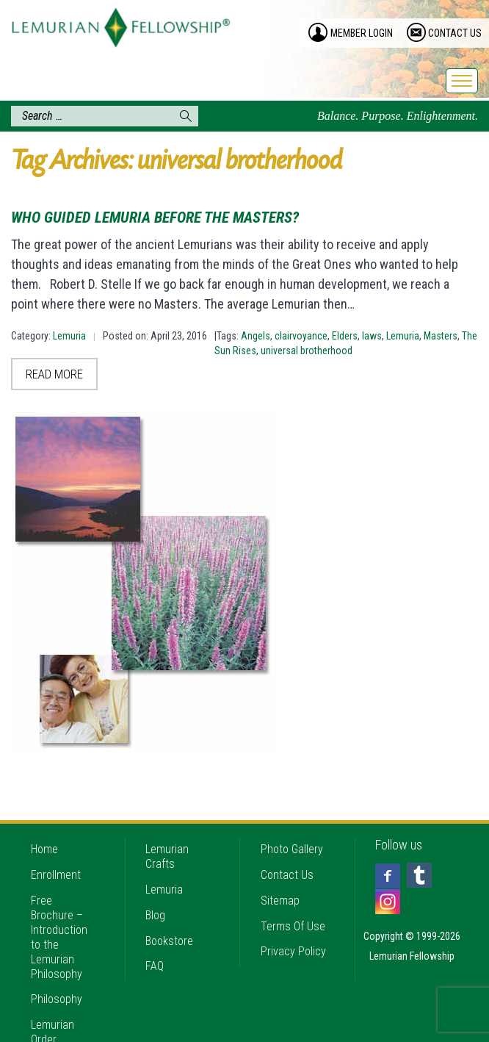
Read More (54, 374)
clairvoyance (301, 336)
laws (372, 336)
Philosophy (56, 972)
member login (361, 33)
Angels (255, 336)
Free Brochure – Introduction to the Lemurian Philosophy (59, 909)
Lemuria (69, 336)
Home (44, 821)
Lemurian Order (52, 1005)
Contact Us (287, 847)
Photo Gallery (292, 821)
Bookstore (169, 913)
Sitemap (280, 873)
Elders (345, 336)
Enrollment (56, 847)
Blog (155, 887)
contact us (455, 33)
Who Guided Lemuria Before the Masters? (155, 217)
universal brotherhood (306, 350)
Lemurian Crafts (167, 828)
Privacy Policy (293, 924)
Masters (440, 336)
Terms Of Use (293, 898)
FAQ (154, 939)
